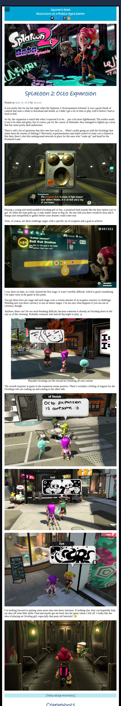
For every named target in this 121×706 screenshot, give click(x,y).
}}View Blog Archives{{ (60, 695)
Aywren (37, 102)
